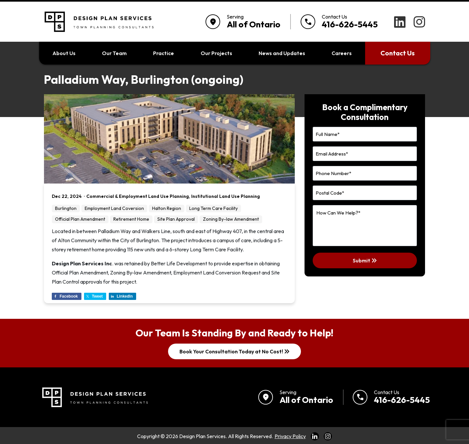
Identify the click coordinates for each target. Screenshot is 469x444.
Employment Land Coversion (114, 208)
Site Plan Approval (176, 219)
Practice (163, 53)
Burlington (66, 208)
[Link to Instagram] (328, 436)
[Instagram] (419, 22)
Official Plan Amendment (80, 219)
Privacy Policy (290, 436)
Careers (342, 53)
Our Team (114, 53)
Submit (365, 260)
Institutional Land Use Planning (225, 196)
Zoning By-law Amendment (231, 219)
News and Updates (282, 53)
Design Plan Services (202, 436)
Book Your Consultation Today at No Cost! (235, 351)
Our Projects (216, 53)
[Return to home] (94, 397)
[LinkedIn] (399, 22)
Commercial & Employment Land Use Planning (137, 196)
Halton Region (166, 208)
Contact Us (397, 53)
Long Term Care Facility (213, 208)
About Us (64, 53)
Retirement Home (131, 219)
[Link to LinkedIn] (315, 436)
